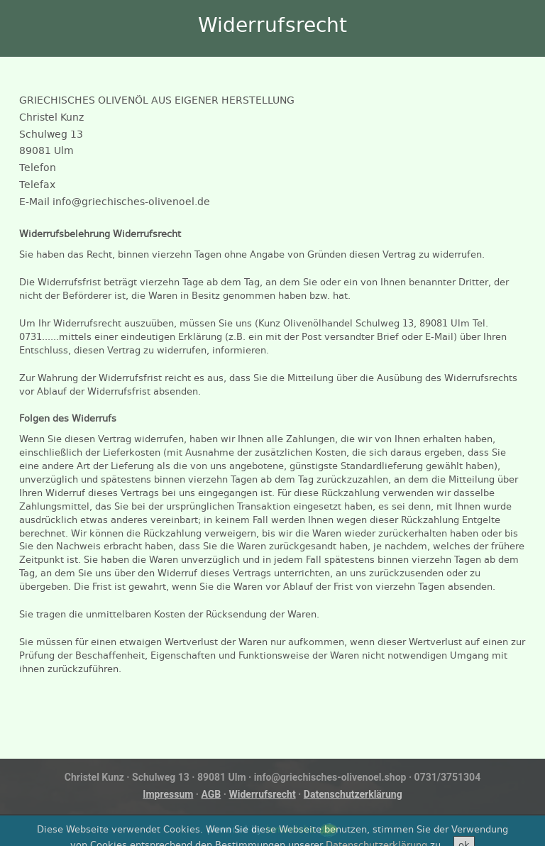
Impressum (168, 794)
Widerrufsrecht (262, 794)
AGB (211, 794)
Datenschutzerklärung (353, 794)
